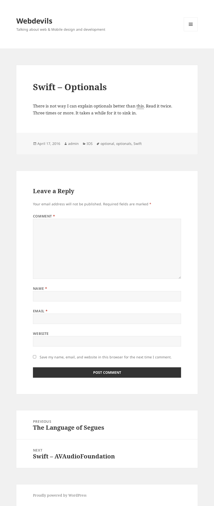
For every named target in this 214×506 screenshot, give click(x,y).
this (140, 106)
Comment (44, 216)
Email (40, 311)
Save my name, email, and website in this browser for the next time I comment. (106, 357)
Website (41, 333)
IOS (90, 143)
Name (40, 288)
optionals (124, 143)
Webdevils (34, 21)
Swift (138, 143)
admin (73, 143)
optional (107, 143)
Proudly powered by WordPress (59, 495)
